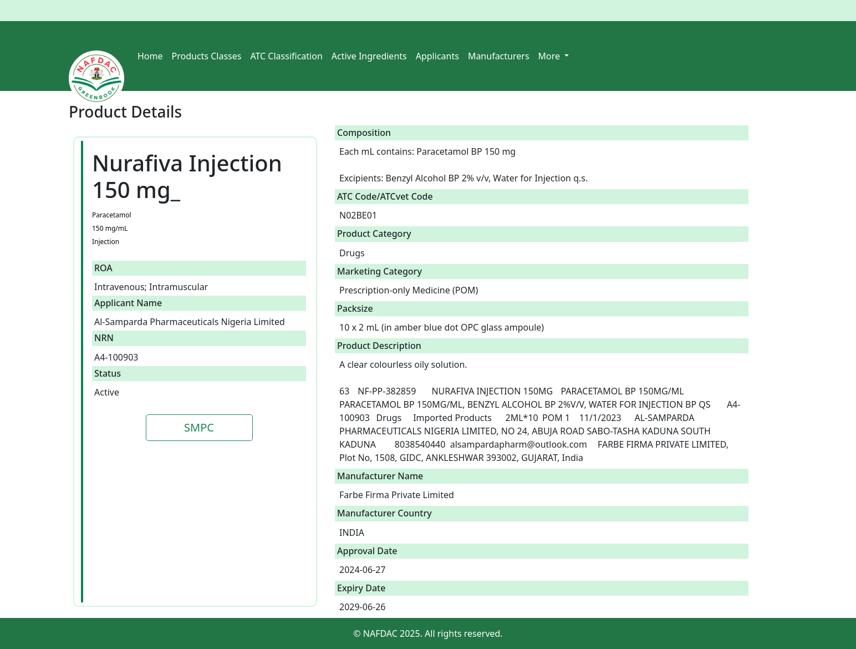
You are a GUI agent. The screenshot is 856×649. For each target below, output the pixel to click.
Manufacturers (498, 56)
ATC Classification (286, 56)
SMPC (199, 427)
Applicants (437, 56)
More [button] (550, 56)
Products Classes (207, 56)
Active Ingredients (369, 56)
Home (150, 56)
